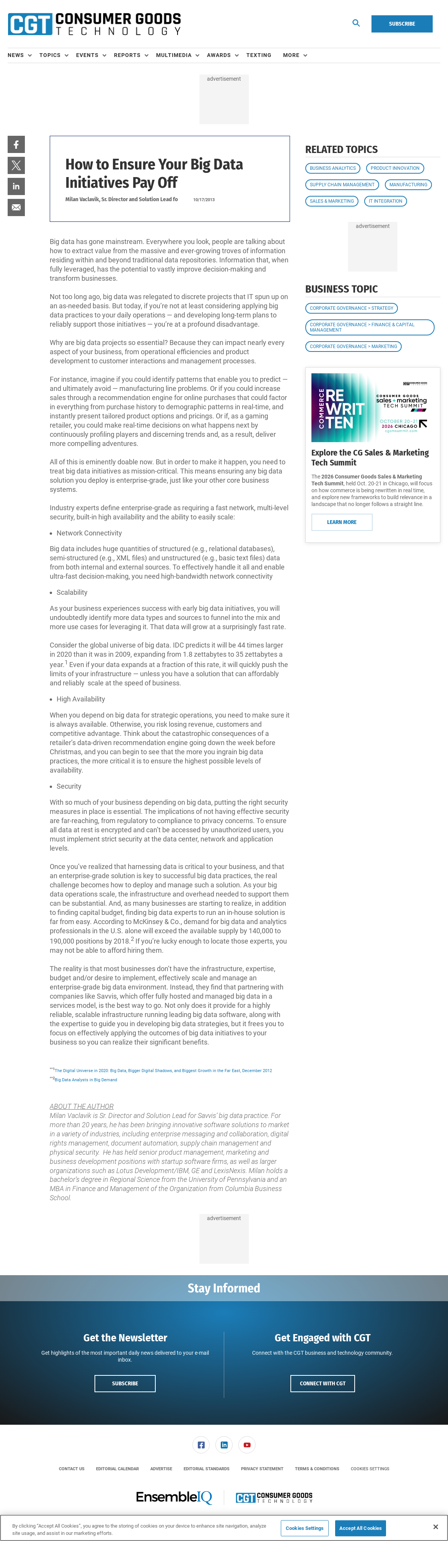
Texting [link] (259, 55)
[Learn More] (372, 408)
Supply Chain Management (342, 184)
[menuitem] (23, 55)
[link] (16, 144)
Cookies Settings (370, 1469)
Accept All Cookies (360, 1528)
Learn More (342, 522)
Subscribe (402, 23)
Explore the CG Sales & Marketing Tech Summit (370, 457)
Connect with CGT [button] (322, 1383)
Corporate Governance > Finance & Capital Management (362, 327)
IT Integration (385, 201)
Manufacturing (408, 184)
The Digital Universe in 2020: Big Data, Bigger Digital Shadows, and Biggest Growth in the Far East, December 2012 (163, 1070)
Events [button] (87, 55)
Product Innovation (395, 168)
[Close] (435, 1526)
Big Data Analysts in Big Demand (86, 1079)
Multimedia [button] (174, 55)
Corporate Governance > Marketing (353, 346)
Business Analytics (333, 168)
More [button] (291, 55)
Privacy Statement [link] (262, 1468)
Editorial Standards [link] (207, 1468)
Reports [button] (127, 55)
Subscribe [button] (125, 1383)
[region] (224, 1528)
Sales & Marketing (332, 201)
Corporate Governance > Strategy (351, 308)
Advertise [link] (161, 1468)
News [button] (16, 55)
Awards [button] (219, 55)
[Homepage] (94, 24)
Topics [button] (50, 55)
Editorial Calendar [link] (117, 1468)
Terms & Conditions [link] (317, 1468)
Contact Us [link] (72, 1468)
